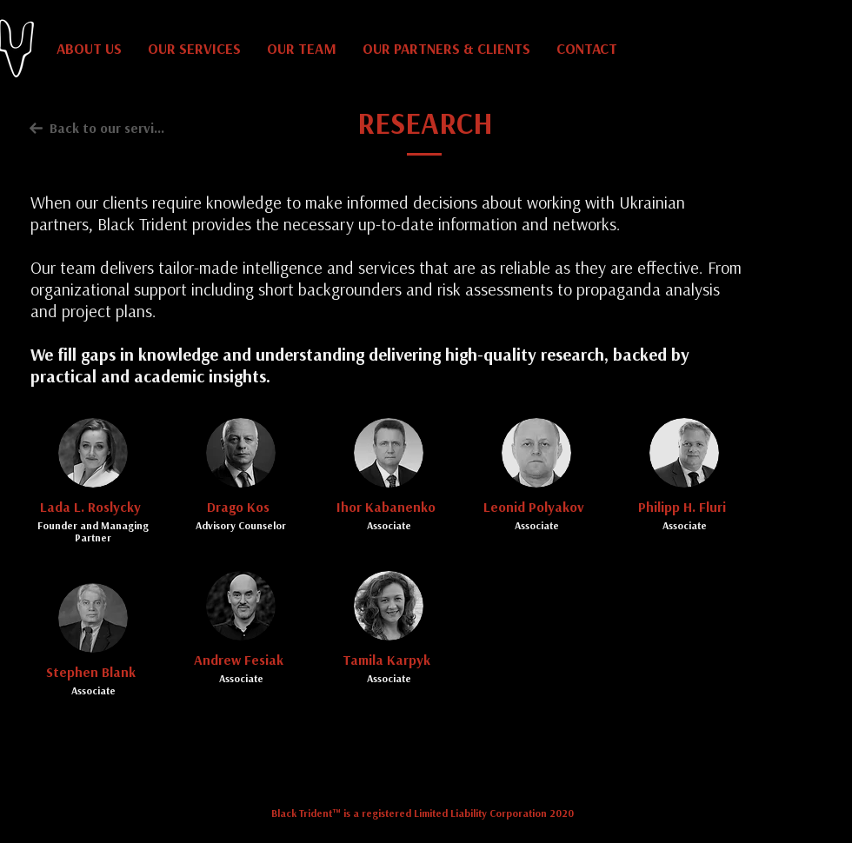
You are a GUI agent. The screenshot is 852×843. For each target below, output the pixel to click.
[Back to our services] (98, 128)
